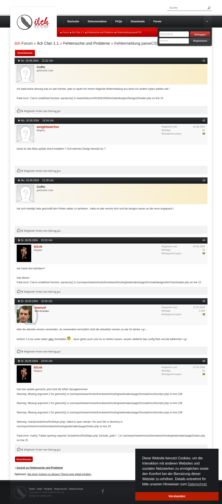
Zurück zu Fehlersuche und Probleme (39, 467)
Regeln (48, 489)
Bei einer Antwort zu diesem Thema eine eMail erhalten (59, 474)
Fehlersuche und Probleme (100, 32)
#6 (203, 361)
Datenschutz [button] (197, 484)
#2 (203, 120)
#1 (203, 60)
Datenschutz (76, 489)
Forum (65, 32)
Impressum (60, 489)
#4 (203, 240)
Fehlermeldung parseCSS (129, 32)
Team (32, 489)
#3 (203, 180)
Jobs (39, 489)
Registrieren (200, 40)
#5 (203, 301)
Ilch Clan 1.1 (78, 32)
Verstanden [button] (176, 496)
